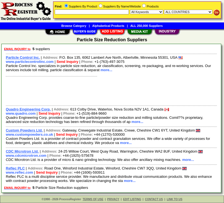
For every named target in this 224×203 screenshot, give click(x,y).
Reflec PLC (15, 168)
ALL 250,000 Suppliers (146, 25)
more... (106, 70)
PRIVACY (113, 199)
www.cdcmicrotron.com (26, 155)
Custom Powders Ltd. (24, 130)
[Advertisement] (110, 90)
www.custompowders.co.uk (29, 134)
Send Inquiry (68, 62)
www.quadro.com (21, 113)
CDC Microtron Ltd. (22, 151)
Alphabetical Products (108, 25)
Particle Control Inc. (23, 57)
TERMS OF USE (93, 199)
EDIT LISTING (132, 199)
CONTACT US (154, 199)
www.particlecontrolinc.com (30, 62)
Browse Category (73, 25)
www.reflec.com (19, 172)
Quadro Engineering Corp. (28, 109)
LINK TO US (174, 199)
